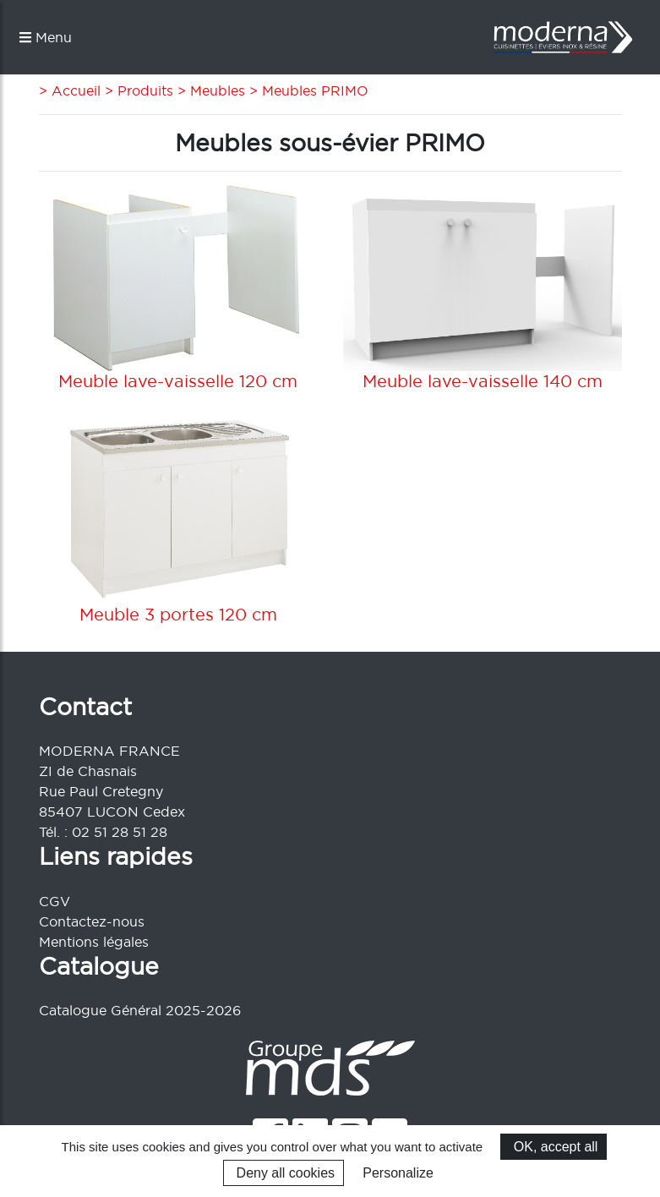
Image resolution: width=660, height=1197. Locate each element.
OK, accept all (553, 1147)
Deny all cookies (283, 1173)
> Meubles (209, 90)
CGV (54, 901)
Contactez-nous (92, 921)
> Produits (137, 90)
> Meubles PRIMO (306, 90)
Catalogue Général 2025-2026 (140, 1010)
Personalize (398, 1173)
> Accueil (70, 90)
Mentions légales (94, 941)
